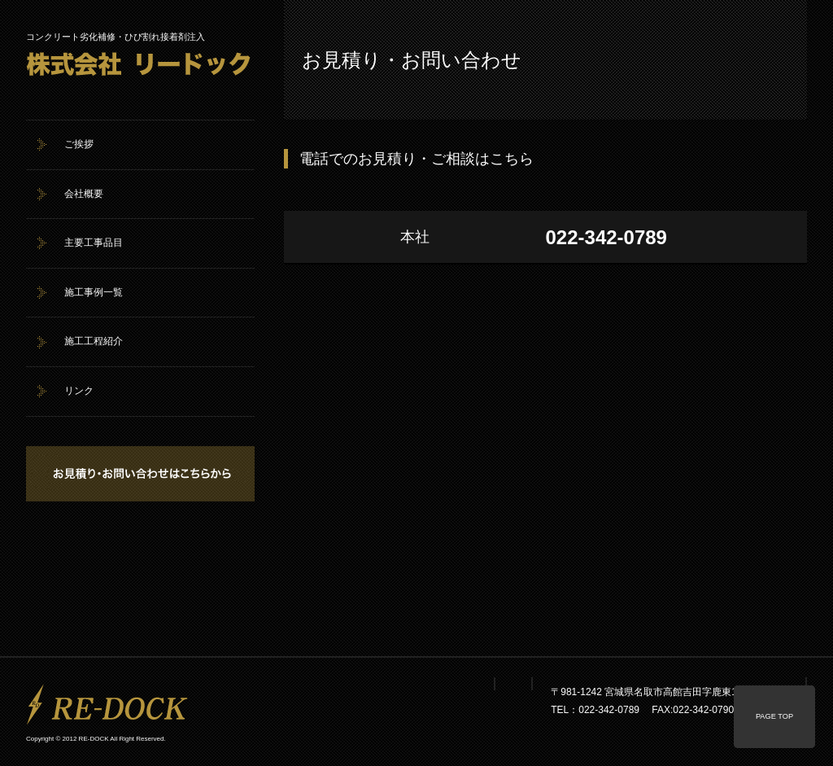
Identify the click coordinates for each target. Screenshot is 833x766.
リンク (79, 390)
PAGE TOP (774, 716)
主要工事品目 (93, 242)
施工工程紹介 (93, 341)
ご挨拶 (79, 144)
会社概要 (83, 193)
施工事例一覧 (93, 292)
